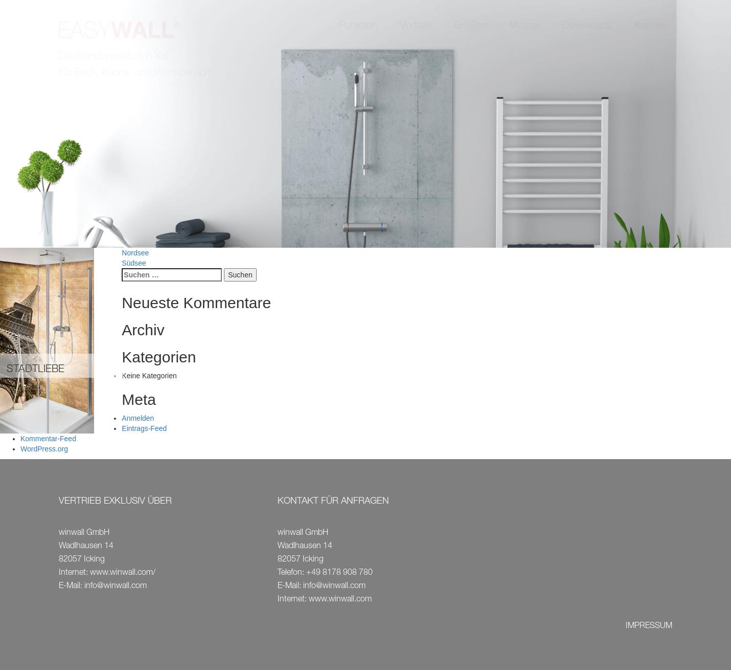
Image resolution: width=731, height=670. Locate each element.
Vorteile (415, 26)
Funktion (358, 26)
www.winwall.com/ (122, 573)
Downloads (587, 26)
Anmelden (138, 418)
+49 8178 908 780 (339, 573)
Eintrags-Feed (144, 428)
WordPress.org (44, 449)
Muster (524, 26)
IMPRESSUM (649, 626)
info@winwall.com (115, 586)
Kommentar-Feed (48, 439)
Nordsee (135, 253)
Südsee (134, 263)
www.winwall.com (340, 600)
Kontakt (651, 26)
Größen (470, 26)
